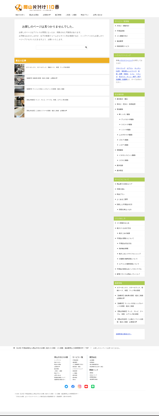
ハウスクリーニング (126, 65)
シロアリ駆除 (123, 149)
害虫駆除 (120, 113)
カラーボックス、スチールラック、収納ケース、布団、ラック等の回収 (48, 71)
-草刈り (74, 383)
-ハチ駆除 (74, 377)
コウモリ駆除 (123, 164)
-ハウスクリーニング (77, 373)
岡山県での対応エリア (124, 188)
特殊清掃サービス (123, 50)
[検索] (62, 51)
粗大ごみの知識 (124, 237)
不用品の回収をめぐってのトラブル (129, 273)
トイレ (132, 78)
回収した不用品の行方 (124, 209)
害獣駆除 (120, 154)
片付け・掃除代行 (123, 30)
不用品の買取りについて (125, 243)
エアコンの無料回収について (129, 268)
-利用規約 (91, 366)
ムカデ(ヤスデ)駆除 (125, 139)
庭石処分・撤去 (122, 103)
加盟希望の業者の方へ (123, 338)
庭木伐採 (120, 170)
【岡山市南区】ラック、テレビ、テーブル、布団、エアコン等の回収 (47, 104)
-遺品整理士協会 (93, 383)
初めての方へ (20, 19)
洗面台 (126, 78)
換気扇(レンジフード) (129, 75)
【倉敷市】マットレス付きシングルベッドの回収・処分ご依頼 (45, 93)
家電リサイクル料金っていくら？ (128, 278)
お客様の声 (47, 19)
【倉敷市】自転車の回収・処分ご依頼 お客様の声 (41, 82)
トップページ (57, 364)
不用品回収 (121, 35)
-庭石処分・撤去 (76, 371)
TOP (52, 352)
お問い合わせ (97, 19)
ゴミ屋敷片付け (122, 40)
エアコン (130, 72)
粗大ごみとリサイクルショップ (130, 258)
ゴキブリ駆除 (123, 144)
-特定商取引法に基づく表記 (96, 371)
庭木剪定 (120, 175)
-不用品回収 (75, 364)
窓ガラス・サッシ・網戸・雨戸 (130, 81)
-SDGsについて (93, 379)
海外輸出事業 (123, 253)
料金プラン (85, 19)
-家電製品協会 (92, 381)
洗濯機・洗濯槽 (121, 84)
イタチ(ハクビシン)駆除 (127, 159)
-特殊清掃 (74, 375)
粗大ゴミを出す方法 (124, 232)
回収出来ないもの (125, 214)
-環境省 (91, 377)
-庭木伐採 (74, 379)
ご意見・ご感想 (71, 19)
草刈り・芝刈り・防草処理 (126, 108)
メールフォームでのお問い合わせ (124, 12)
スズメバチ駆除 (126, 129)
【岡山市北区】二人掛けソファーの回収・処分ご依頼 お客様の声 (46, 115)
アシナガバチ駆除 (127, 124)
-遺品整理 (74, 366)
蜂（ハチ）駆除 (124, 119)
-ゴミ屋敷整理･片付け (77, 368)
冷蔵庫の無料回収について (128, 263)
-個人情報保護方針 (94, 368)
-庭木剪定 (74, 381)
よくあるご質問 (122, 204)
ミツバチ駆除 (126, 134)
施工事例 (58, 19)
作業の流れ (121, 193)
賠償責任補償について (59, 381)
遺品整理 (120, 45)
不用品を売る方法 (125, 248)
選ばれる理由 (34, 19)
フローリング (120, 72)
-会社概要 (91, 364)
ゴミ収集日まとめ (123, 227)
